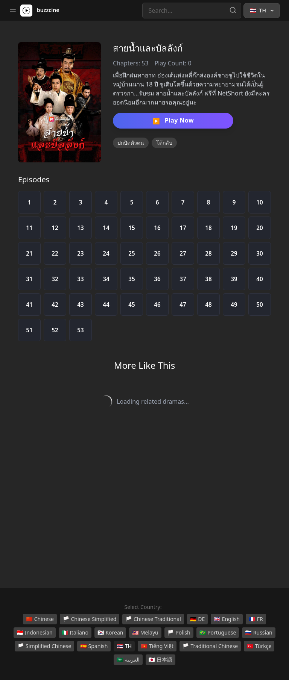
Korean (110, 632)
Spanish (94, 646)
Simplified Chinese (44, 646)
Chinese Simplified (90, 619)
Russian (258, 632)
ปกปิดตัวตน (130, 142)
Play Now (173, 120)
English (227, 619)
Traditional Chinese (210, 646)
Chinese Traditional (153, 619)
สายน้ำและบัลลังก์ (148, 48)
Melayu (145, 632)
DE (197, 619)
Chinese (40, 619)
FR (256, 619)
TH (124, 646)
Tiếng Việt (157, 646)
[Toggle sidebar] (12, 10)
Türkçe (259, 646)
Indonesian (34, 632)
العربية (128, 659)
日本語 (160, 659)
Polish (178, 632)
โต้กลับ (164, 142)
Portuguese (217, 632)
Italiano (75, 632)
